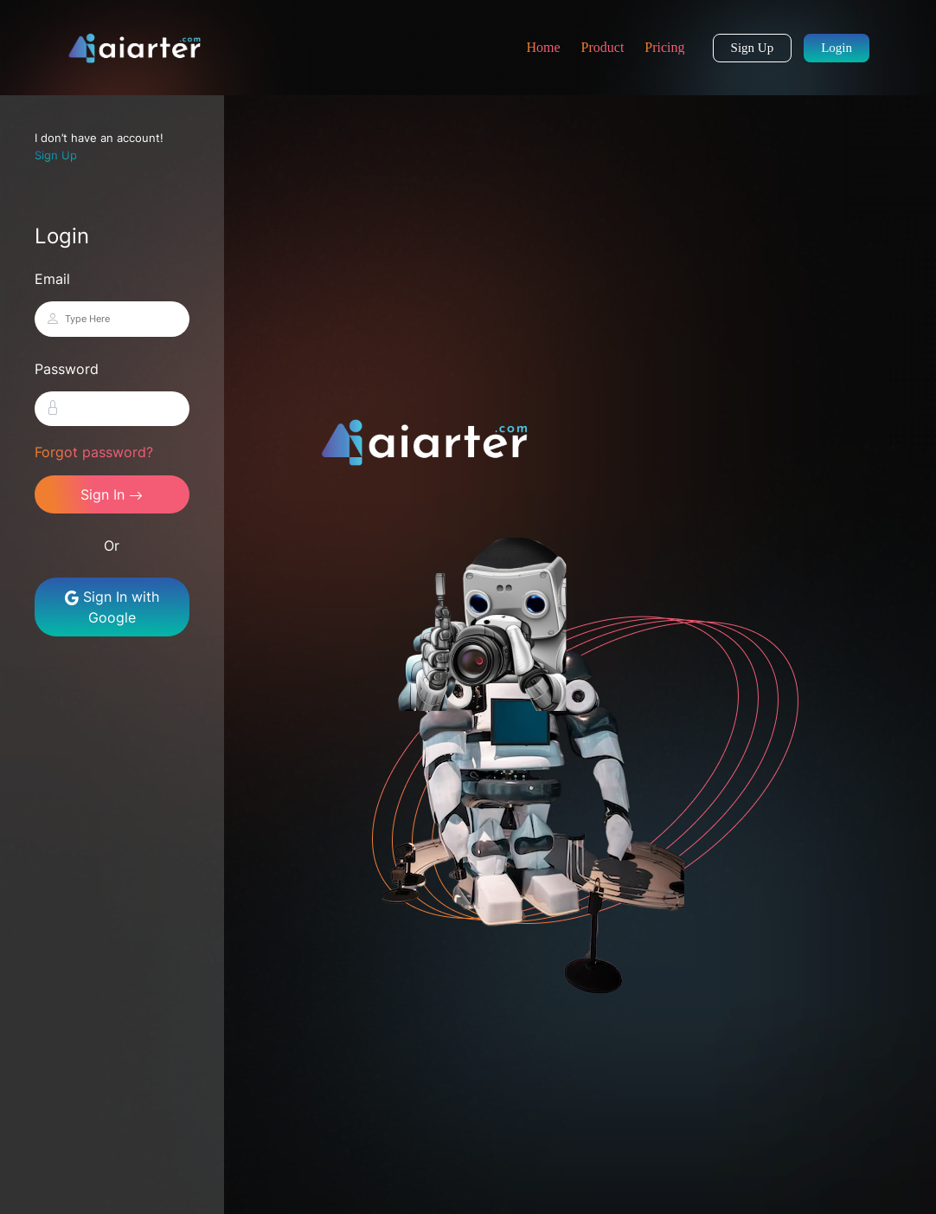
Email (52, 278)
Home (543, 47)
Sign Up (752, 48)
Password (67, 369)
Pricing (664, 47)
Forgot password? (94, 452)
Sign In (111, 494)
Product (603, 47)
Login (836, 48)
